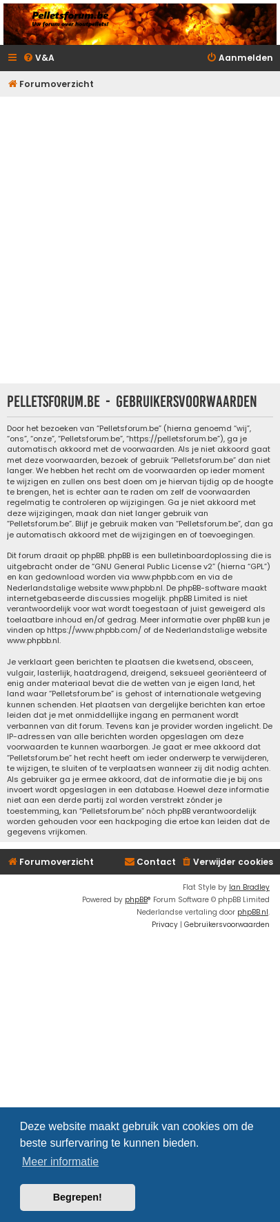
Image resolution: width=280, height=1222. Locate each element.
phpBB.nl (252, 912)
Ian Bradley (249, 887)
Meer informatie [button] (60, 1161)
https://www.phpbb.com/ (94, 630)
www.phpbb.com (163, 577)
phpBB (136, 900)
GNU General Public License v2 (153, 567)
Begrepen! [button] (77, 1197)
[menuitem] (38, 58)
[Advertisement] (140, 239)
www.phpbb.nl (136, 588)
